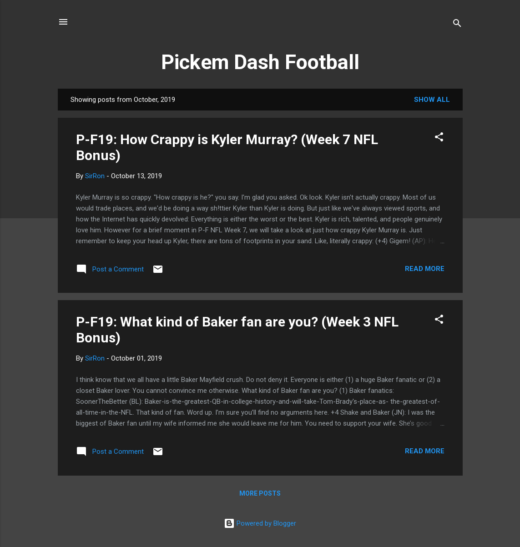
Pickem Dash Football (260, 62)
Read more (424, 269)
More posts (260, 493)
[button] (439, 138)
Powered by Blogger (260, 523)
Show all (432, 99)
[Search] (457, 25)
